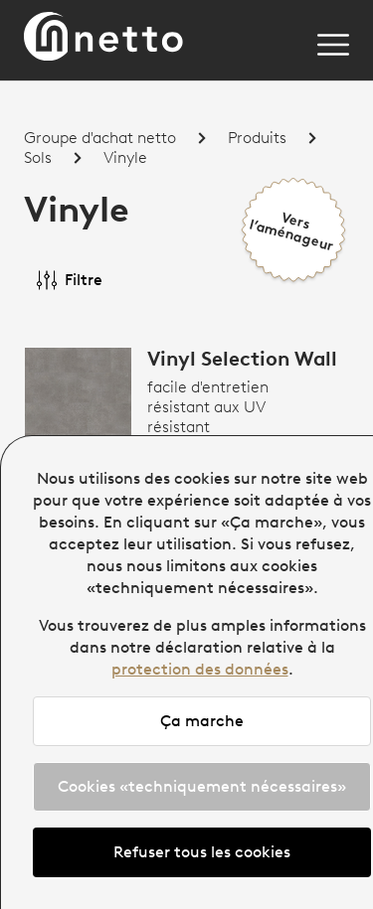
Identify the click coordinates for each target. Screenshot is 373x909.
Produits (257, 138)
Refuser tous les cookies (201, 851)
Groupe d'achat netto (100, 138)
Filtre (69, 280)
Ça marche (202, 720)
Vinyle (125, 158)
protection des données (199, 669)
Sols (38, 158)
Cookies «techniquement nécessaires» (202, 786)
